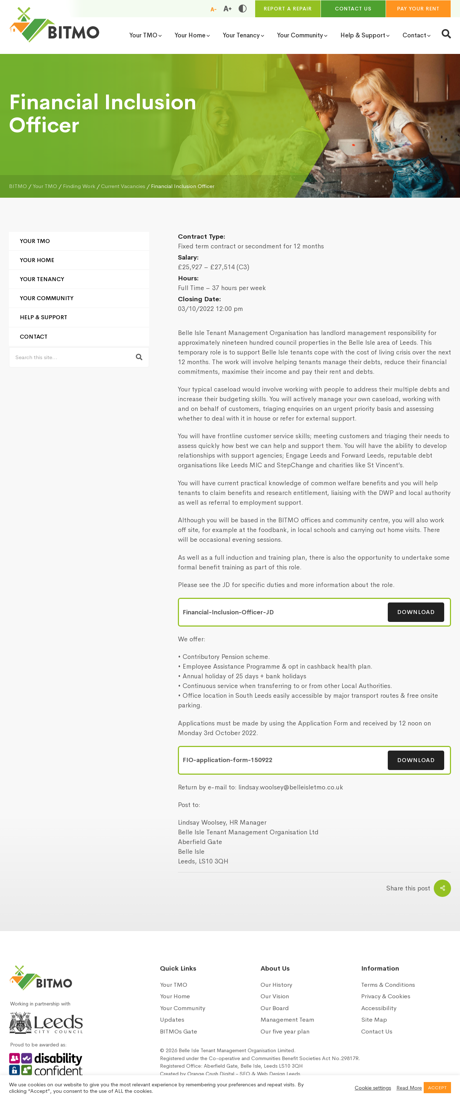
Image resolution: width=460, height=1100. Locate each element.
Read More (409, 1088)
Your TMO (35, 241)
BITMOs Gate (178, 1031)
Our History (276, 985)
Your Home (37, 260)
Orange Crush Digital (210, 1074)
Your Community (47, 298)
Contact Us (376, 1031)
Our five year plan (285, 1031)
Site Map (374, 1019)
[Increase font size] (227, 8)
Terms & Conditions (388, 985)
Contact (33, 336)
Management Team (287, 1019)
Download (416, 612)
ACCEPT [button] (437, 1088)
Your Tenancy (42, 279)
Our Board (275, 1008)
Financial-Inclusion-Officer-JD (228, 612)
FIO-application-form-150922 (227, 760)
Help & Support (43, 317)
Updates (172, 1019)
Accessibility (378, 1008)
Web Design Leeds (278, 1074)
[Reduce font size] (213, 9)
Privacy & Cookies (385, 996)
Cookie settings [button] (373, 1088)
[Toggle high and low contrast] (242, 8)
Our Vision (275, 996)
